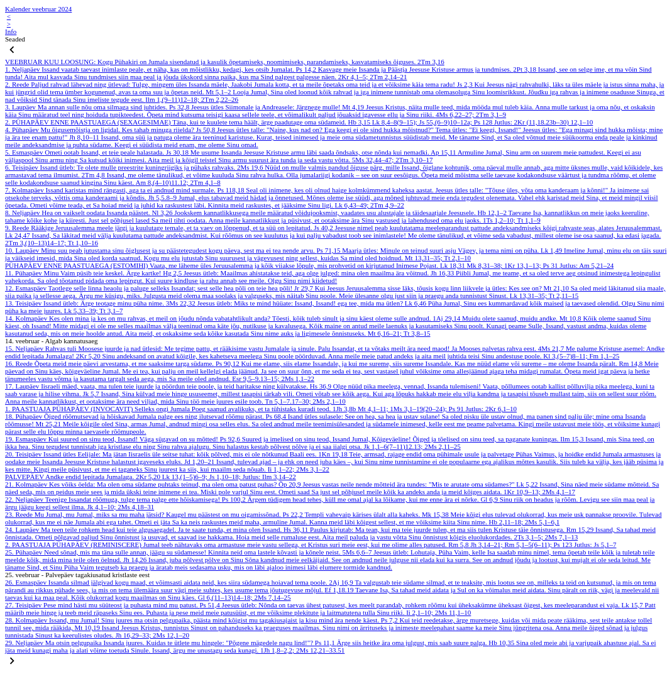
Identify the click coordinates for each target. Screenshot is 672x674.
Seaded (15, 39)
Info (10, 31)
